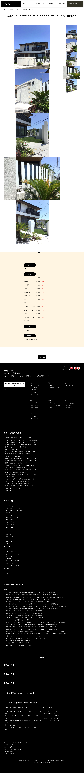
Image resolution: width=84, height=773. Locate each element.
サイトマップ (7, 389)
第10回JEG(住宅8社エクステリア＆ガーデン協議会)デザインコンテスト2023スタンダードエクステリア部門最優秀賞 (36, 606)
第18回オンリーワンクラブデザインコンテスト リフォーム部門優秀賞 (24, 613)
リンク (5, 392)
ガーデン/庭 (9, 556)
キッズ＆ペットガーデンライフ (52, 720)
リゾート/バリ (9, 536)
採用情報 (51, 3)
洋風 (7, 543)
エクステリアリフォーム (12, 522)
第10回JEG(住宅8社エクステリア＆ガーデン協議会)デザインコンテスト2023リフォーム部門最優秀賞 (32, 604)
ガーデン (8, 558)
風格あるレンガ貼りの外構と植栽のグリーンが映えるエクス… (21, 458)
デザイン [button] (8, 527)
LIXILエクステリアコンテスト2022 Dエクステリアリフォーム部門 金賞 (25, 617)
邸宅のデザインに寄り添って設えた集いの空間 (17, 481)
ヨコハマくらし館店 (55, 405)
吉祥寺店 (34, 392)
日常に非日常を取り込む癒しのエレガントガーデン (18, 437)
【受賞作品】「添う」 (10, 490)
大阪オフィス (35, 418)
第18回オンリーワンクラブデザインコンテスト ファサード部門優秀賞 (24, 615)
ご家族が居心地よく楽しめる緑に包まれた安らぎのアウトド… (21, 474)
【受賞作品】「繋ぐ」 (10, 476)
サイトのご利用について (10, 747)
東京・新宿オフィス (37, 394)
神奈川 (49, 400)
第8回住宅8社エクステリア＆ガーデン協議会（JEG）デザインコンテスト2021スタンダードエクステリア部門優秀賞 (36, 633)
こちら (42, 277)
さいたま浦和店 (71, 403)
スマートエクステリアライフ (51, 716)
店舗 (7, 573)
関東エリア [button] (9, 665)
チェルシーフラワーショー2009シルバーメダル (18, 640)
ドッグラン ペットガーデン (13, 565)
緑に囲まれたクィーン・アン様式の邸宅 (15, 447)
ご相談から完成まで (9, 744)
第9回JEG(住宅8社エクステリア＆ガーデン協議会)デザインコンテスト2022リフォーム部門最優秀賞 (31, 624)
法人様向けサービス (39, 3)
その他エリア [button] (19, 693)
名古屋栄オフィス (37, 407)
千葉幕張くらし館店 (55, 387)
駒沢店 (34, 390)
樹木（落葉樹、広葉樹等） (12, 725)
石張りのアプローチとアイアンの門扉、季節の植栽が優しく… (21, 469)
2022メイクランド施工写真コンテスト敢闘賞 (17, 620)
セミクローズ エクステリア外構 (14, 510)
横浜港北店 (53, 403)
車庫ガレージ (9, 563)
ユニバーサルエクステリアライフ (53, 718)
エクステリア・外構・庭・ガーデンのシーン (20, 703)
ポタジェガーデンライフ (50, 713)
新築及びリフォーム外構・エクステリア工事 (15, 707)
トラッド (8, 539)
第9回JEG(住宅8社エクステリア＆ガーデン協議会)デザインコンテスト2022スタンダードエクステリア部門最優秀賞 (35, 622)
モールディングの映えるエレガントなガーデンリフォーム (20, 442)
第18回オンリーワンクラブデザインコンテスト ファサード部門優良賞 (24, 610)
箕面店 (34, 416)
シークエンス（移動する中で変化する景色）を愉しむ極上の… (21, 479)
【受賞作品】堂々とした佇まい (13, 488)
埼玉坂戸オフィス (72, 407)
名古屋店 (34, 403)
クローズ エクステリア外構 (13, 508)
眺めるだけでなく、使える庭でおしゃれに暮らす (17, 453)
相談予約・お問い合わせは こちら (14, 384)
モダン (8, 532)
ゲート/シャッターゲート (12, 554)
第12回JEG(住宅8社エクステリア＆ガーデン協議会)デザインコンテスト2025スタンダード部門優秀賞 (32, 594)
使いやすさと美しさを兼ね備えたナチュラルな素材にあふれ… (21, 460)
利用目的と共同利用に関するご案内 (13, 749)
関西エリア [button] (9, 683)
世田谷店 (34, 387)
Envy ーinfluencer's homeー (12, 449)
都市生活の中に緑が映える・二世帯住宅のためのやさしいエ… (21, 444)
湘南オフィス (53, 407)
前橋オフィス (70, 385)
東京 (31, 383)
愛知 (31, 400)
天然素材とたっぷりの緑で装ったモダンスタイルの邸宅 (19, 465)
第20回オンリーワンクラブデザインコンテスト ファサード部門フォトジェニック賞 (27, 601)
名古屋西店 (35, 405)
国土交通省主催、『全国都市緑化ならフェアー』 (18, 643)
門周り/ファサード (11, 551)
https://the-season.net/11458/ (30, 339)
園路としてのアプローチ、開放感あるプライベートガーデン (20, 451)
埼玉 (66, 400)
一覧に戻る (42, 357)
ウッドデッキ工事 (47, 707)
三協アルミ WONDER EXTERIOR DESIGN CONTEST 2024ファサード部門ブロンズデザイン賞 (32, 599)
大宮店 (69, 405)
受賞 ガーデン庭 (10, 524)
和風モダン (9, 541)
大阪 (31, 413)
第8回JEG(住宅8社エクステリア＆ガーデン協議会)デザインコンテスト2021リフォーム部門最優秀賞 (31, 629)
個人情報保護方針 (8, 751)
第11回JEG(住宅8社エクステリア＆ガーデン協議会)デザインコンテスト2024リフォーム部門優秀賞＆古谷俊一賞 (34, 597)
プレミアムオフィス (37, 385)
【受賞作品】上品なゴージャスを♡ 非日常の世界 (18, 483)
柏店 (51, 385)
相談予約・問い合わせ (75, 3)
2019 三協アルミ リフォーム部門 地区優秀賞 (18, 645)
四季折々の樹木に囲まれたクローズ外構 (15, 472)
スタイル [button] (8, 501)
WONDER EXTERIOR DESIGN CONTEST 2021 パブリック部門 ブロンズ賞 (25, 638)
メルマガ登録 (61, 3)
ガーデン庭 (9, 515)
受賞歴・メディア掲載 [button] (13, 585)
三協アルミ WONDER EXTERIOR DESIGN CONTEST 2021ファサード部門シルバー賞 (29, 636)
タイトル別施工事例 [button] (12, 433)
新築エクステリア (10, 519)
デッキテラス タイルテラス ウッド (15, 560)
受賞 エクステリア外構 (12, 517)
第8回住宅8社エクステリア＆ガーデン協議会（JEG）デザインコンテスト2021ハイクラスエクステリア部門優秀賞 (35, 631)
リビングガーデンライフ (50, 711)
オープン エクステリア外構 (13, 506)
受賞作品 (8, 512)
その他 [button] (7, 568)
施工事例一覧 (26, 3)
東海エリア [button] (9, 674)
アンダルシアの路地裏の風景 (12, 456)
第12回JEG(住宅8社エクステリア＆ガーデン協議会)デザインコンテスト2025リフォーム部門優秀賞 (31, 592)
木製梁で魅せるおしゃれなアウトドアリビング (17, 463)
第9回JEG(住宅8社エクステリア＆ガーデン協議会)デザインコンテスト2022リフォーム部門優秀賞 (31, 627)
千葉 (49, 383)
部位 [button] (7, 547)
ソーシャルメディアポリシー (11, 753)
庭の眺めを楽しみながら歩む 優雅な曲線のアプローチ (19, 485)
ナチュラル (9, 534)
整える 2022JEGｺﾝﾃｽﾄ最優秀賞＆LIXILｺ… (16, 467)
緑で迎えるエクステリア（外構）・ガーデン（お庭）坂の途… (21, 440)
